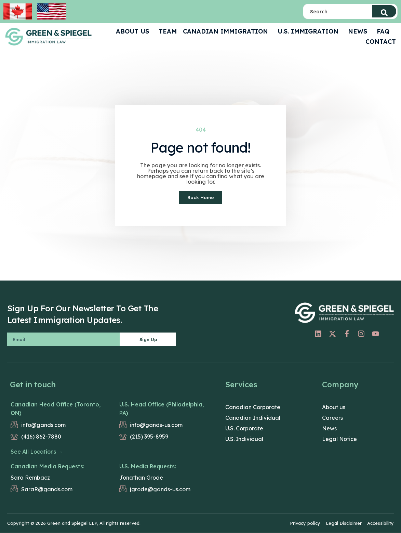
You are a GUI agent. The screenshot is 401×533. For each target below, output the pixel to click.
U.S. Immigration (310, 31)
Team (168, 31)
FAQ (385, 31)
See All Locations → (37, 451)
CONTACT (380, 42)
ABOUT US (134, 31)
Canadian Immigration (227, 31)
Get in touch (33, 385)
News (359, 31)
